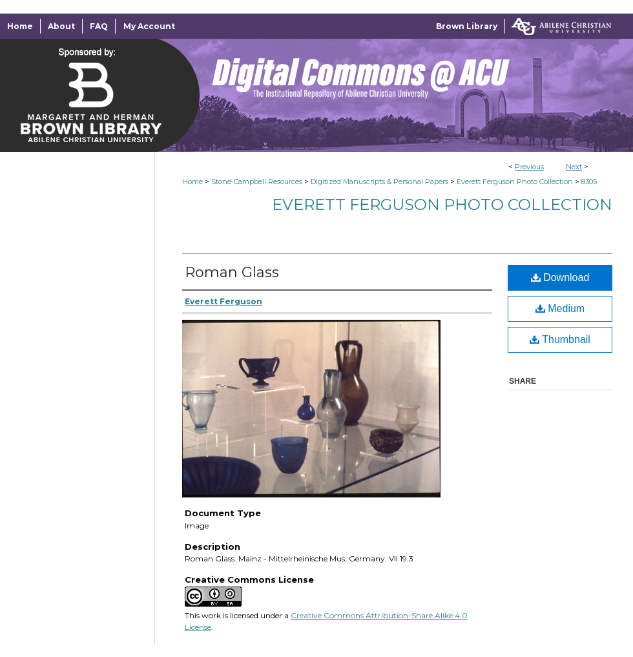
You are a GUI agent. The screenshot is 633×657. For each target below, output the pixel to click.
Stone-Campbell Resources (256, 181)
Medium (560, 308)
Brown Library (466, 26)
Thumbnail (560, 339)
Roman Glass (232, 272)
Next (574, 166)
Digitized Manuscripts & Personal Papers (379, 181)
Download (560, 277)
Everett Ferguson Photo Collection (515, 181)
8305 (589, 181)
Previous (529, 166)
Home (192, 181)
